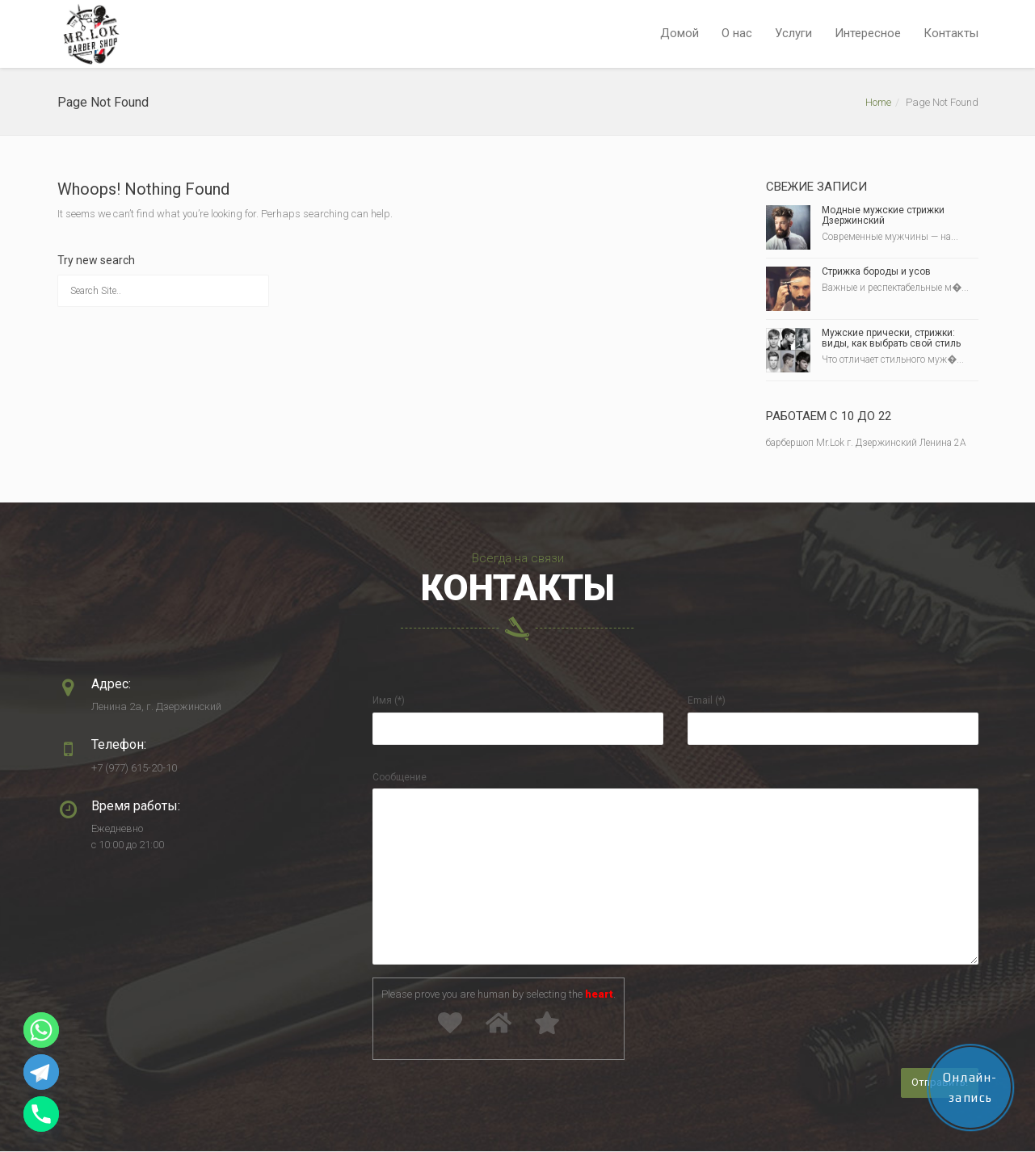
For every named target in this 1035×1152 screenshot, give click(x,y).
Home (878, 102)
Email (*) (707, 700)
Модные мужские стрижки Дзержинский (883, 215)
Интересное (868, 33)
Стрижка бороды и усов (876, 271)
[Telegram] (41, 1072)
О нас (737, 33)
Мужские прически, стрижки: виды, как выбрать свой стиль (891, 338)
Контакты (951, 33)
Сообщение (399, 777)
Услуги (793, 33)
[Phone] (41, 1114)
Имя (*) (388, 700)
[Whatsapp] (41, 1030)
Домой (679, 33)
